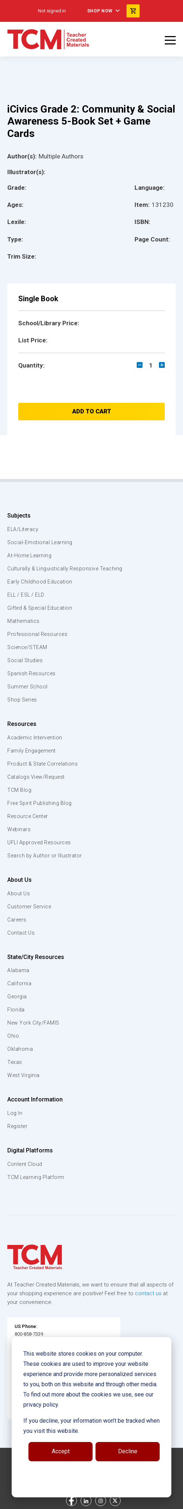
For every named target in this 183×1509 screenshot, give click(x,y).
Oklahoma (20, 1049)
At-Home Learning (29, 555)
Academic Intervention (34, 737)
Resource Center (27, 816)
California (19, 983)
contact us (148, 1293)
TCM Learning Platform (36, 1177)
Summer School (27, 686)
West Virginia (23, 1075)
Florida (16, 1010)
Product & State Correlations (42, 764)
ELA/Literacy (22, 529)
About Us (19, 879)
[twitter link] (115, 1500)
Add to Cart (91, 411)
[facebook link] (71, 1500)
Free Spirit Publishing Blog (39, 803)
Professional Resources (37, 634)
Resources (21, 723)
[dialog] (91, 1417)
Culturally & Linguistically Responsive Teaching (64, 568)
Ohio (13, 1036)
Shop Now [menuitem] (100, 10)
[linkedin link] (86, 1500)
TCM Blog (19, 790)
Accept (61, 1451)
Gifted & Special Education (39, 608)
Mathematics (23, 621)
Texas (14, 1062)
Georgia (17, 996)
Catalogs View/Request (36, 777)
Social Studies (25, 660)
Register (17, 1126)
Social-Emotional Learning (40, 542)
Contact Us (21, 933)
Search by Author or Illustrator (44, 855)
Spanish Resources (31, 673)
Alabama (18, 970)
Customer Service (29, 906)
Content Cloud (24, 1164)
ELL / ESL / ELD (25, 595)
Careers (17, 920)
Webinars (19, 829)
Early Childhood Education (40, 582)
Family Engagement (31, 751)
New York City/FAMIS (33, 1023)
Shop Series (22, 700)
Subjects (19, 515)
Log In (14, 1113)
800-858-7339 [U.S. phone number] (29, 1334)
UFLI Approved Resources (39, 842)
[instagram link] (100, 1500)
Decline (127, 1451)
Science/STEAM (27, 647)
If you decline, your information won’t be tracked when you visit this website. (91, 1425)
